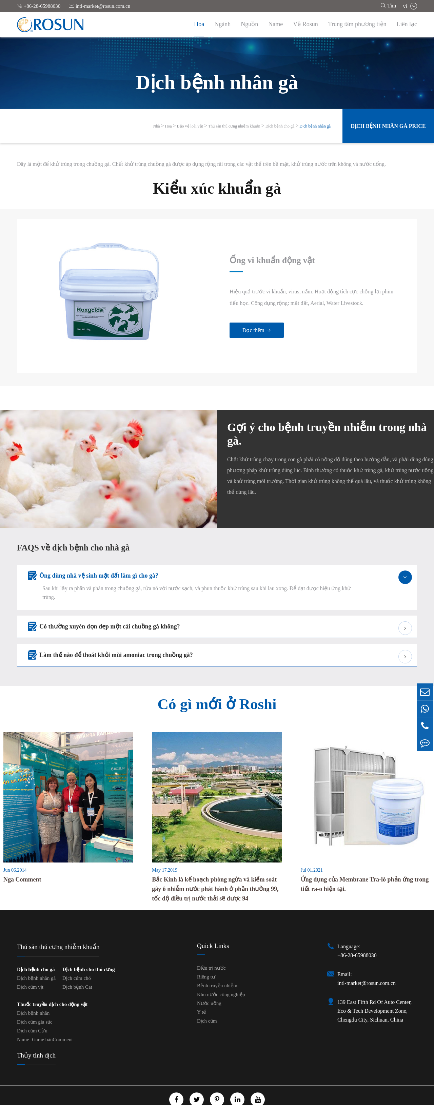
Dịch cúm (207, 999)
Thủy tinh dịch (36, 1033)
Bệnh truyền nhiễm (217, 964)
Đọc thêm (232, 320)
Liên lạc (407, 24)
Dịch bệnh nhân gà (315, 126)
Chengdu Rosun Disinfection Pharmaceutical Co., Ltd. (216, 1091)
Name (275, 24)
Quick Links (213, 924)
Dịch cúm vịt (30, 965)
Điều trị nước (211, 946)
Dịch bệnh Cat (77, 965)
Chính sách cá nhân (235, 1098)
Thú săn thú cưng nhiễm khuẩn (234, 126)
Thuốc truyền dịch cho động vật (52, 982)
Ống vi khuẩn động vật (249, 249)
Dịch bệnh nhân (33, 991)
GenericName (194, 1098)
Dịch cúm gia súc (34, 1000)
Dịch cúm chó (76, 956)
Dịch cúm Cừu (32, 1009)
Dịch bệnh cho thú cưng (88, 947)
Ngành (222, 24)
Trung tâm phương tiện (357, 24)
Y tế (201, 990)
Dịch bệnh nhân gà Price (388, 126)
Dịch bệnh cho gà (280, 126)
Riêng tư (206, 955)
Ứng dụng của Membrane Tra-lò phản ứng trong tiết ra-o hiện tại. (365, 862)
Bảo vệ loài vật (190, 126)
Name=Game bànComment (45, 1018)
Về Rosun (305, 24)
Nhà (156, 126)
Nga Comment (22, 857)
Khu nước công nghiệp (221, 972)
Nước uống (209, 981)
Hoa (199, 24)
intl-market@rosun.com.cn (99, 6)
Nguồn (249, 24)
